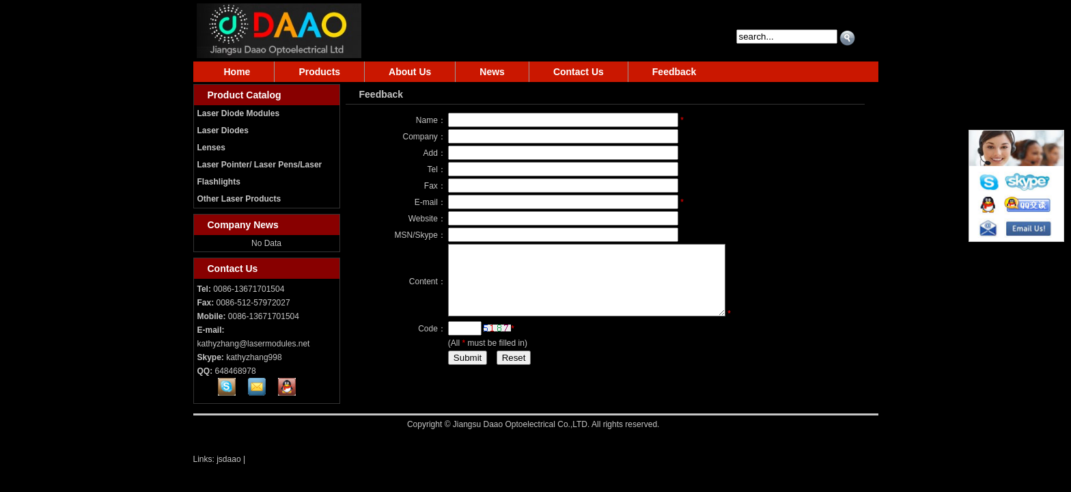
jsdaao (228, 459)
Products (319, 71)
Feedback (674, 71)
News (492, 71)
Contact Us (578, 71)
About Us (410, 71)
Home (237, 71)
